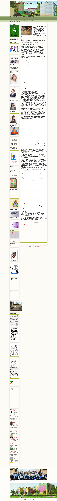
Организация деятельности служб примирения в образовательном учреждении (14, 417)
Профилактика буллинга (15, 410)
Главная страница (12, 16)
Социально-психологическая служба (14, 384)
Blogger (33, 499)
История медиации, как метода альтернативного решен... (29, 16)
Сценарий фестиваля (15, 447)
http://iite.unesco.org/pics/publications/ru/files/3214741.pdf (14, 191)
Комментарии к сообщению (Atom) (36, 246)
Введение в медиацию (18, 16)
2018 (11, 390)
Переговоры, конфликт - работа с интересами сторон (16, 21)
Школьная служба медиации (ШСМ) (26, 3)
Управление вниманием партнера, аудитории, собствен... (31, 20)
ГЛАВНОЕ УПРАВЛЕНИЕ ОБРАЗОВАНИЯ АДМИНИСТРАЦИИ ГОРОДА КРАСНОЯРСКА (14, 437)
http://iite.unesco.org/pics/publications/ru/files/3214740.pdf (14, 195)
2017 (11, 391)
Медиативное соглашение (14, 457)
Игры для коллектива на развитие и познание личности (14, 452)
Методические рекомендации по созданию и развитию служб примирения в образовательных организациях (14, 430)
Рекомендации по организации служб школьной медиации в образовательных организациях (15, 423)
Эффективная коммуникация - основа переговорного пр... (17, 20)
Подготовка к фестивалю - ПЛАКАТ (15, 463)
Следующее (22, 244)
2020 (11, 388)
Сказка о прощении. (13, 400)
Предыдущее (45, 244)
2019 (11, 389)
